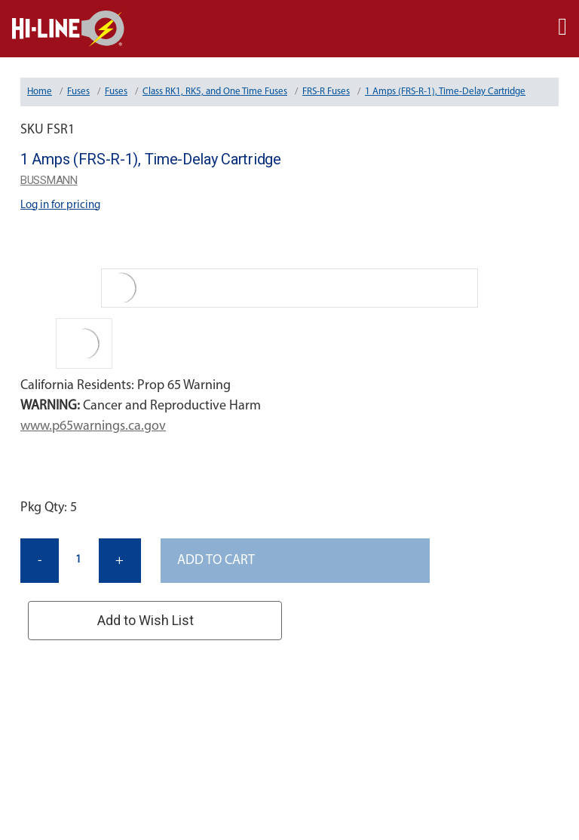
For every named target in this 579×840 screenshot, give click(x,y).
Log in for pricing (60, 205)
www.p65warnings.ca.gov (93, 426)
